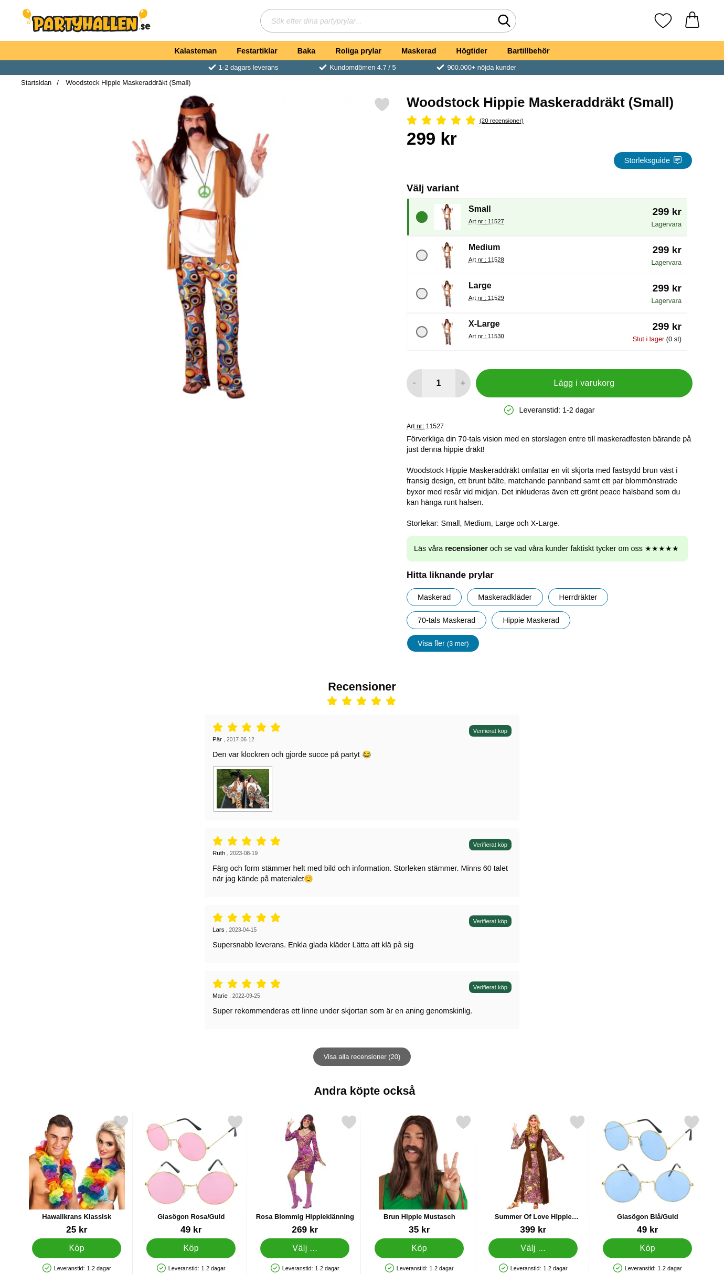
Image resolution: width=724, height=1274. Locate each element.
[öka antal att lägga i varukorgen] (463, 383)
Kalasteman (195, 51)
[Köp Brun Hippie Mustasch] (419, 1248)
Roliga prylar (358, 51)
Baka (306, 51)
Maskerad (418, 51)
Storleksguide (653, 160)
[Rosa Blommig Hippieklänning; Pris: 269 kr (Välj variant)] (305, 1174)
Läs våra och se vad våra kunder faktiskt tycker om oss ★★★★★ (546, 548)
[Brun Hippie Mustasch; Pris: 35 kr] (419, 1174)
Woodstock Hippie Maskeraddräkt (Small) (127, 83)
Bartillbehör (528, 51)
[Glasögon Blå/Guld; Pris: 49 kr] (648, 1174)
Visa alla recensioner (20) (362, 1057)
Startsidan (36, 83)
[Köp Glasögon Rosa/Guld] (191, 1248)
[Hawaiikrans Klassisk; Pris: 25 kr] (77, 1174)
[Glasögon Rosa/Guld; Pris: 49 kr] (191, 1174)
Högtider (471, 51)
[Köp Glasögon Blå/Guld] (647, 1248)
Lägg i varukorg (583, 383)
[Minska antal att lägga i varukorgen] (414, 383)
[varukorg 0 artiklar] (692, 21)
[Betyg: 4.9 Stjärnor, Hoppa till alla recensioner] (550, 120)
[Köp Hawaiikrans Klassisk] (76, 1248)
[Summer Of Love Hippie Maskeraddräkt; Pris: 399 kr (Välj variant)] (533, 1174)
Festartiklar (257, 51)
